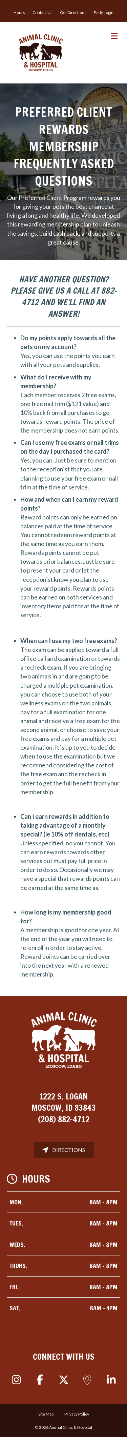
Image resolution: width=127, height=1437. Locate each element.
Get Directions (73, 12)
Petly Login (103, 12)
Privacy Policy (76, 1414)
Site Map (46, 1414)
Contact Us (42, 12)
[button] (16, 1380)
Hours (19, 12)
